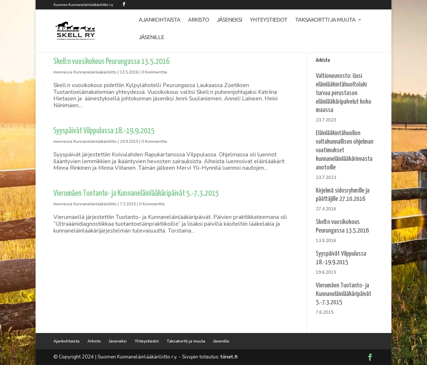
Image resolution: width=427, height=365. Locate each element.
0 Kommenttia (154, 72)
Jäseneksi (209, 25)
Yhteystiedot (249, 25)
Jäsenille (131, 43)
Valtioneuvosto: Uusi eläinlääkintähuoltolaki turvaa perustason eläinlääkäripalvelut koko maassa (343, 93)
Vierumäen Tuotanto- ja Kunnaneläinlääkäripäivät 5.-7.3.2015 (136, 194)
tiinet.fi (229, 356)
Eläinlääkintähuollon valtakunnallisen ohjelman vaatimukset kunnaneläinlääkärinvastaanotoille (344, 150)
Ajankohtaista (139, 25)
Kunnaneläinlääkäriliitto (95, 72)
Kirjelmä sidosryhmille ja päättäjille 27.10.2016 (342, 195)
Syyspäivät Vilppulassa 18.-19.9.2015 (103, 131)
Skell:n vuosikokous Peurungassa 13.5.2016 (111, 62)
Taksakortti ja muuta (306, 25)
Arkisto (178, 25)
